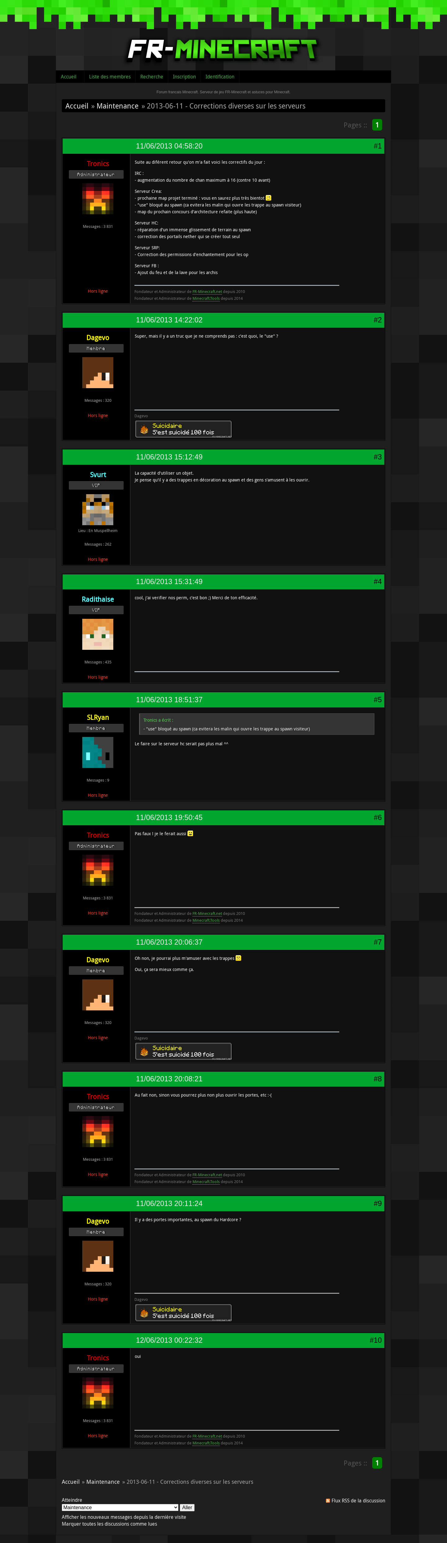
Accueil (68, 76)
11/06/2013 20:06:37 (169, 942)
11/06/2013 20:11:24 (169, 1203)
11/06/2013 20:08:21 (169, 1079)
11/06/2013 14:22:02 (169, 320)
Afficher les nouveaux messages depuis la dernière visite (124, 1517)
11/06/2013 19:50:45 (169, 818)
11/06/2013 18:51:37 (169, 700)
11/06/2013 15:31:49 (169, 582)
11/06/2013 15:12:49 (169, 457)
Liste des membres (110, 76)
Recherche (151, 76)
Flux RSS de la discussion (358, 1500)
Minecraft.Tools (206, 298)
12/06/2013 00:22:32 (169, 1340)
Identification (219, 76)
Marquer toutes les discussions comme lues (109, 1523)
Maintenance (117, 106)
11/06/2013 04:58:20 (169, 146)
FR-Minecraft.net (207, 291)
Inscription (184, 76)
